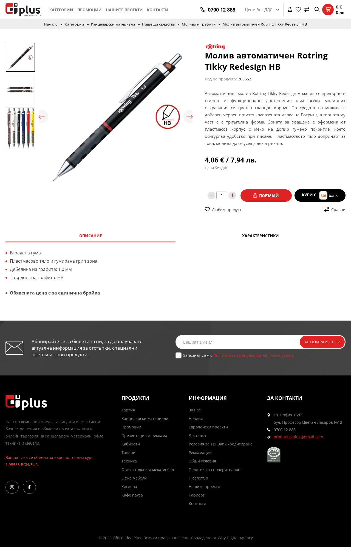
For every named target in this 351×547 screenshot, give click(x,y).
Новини (196, 418)
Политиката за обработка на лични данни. (253, 355)
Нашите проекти (124, 9)
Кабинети (130, 443)
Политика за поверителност (215, 469)
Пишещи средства (158, 24)
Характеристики (260, 235)
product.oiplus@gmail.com (298, 436)
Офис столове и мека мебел (147, 469)
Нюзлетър (198, 477)
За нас (195, 409)
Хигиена (129, 486)
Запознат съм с (238, 355)
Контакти (157, 9)
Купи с (320, 195)
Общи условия (202, 460)
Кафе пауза (132, 494)
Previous (41, 117)
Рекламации (200, 452)
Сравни (335, 209)
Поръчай (266, 195)
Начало (50, 24)
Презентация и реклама (144, 435)
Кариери (197, 494)
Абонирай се (321, 341)
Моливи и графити (199, 24)
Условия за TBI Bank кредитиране (221, 443)
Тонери (128, 452)
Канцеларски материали (112, 24)
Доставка (197, 435)
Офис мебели (134, 477)
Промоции (89, 9)
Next (190, 117)
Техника (129, 460)
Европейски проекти (208, 426)
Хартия (128, 409)
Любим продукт (223, 209)
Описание (90, 235)
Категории (61, 9)
